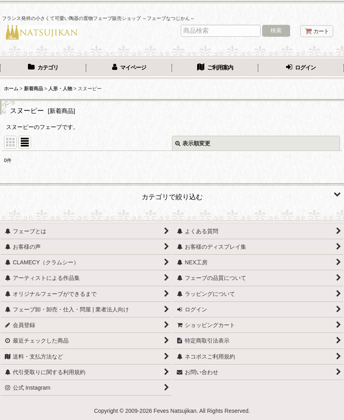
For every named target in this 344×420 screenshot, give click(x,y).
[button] (172, 194)
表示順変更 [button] (192, 143)
